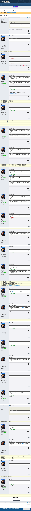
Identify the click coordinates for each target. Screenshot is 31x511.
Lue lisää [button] (7, 509)
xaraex (6, 458)
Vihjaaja (6, 100)
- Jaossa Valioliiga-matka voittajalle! (11, 12)
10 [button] (24, 17)
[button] (21, 17)
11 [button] (25, 17)
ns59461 (2, 19)
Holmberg (6, 120)
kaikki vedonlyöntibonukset (16, 500)
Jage (11, 21)
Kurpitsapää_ (6, 421)
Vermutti (2, 405)
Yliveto (6, 476)
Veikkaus (10, 175)
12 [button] (26, 17)
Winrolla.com (19, 498)
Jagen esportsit (4, 15)
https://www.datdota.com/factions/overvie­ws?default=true (14, 122)
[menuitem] (4, 4)
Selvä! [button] (26, 509)
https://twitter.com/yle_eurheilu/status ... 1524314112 (13, 285)
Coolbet (10, 29)
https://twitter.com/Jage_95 (13, 93)
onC (5, 320)
